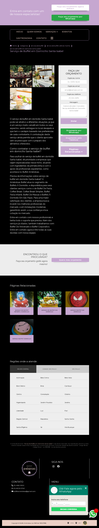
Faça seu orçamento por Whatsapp (70, 18)
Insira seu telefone (59, 500)
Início (19, 32)
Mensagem (74, 102)
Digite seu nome (74, 78)
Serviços (51, 32)
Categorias (24, 46)
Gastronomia (24, 38)
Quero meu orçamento (70, 260)
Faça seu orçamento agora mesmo (70, 8)
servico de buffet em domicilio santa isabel (25, 49)
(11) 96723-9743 (18, 488)
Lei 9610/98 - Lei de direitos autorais (54, 447)
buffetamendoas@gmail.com (24, 491)
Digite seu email (74, 86)
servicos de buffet (37, 46)
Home (14, 46)
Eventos (67, 32)
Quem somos (34, 32)
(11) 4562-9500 (18, 485)
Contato (41, 38)
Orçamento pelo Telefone (74, 139)
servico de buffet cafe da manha (58, 46)
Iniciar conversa (68, 509)
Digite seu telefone (74, 94)
